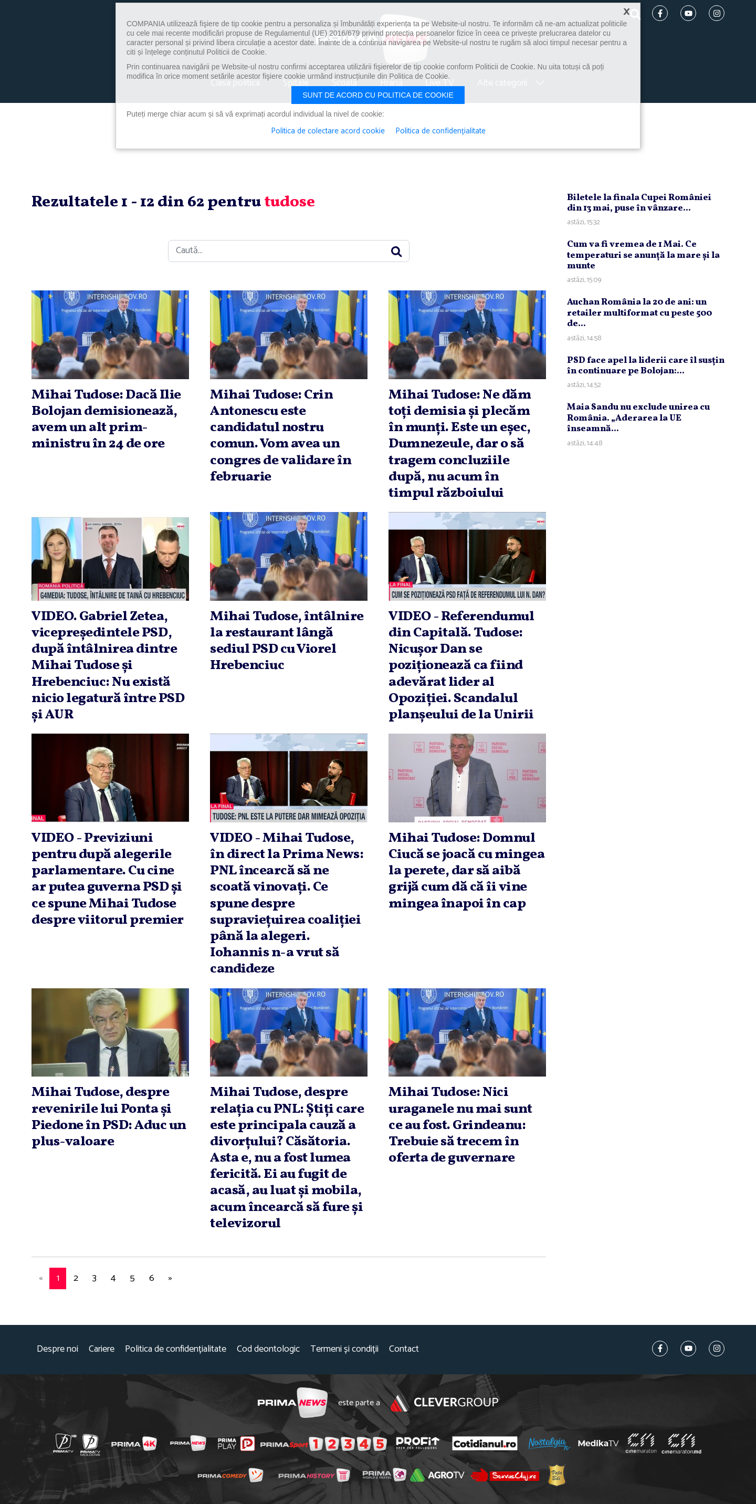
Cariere (101, 1349)
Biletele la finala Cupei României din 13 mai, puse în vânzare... (639, 203)
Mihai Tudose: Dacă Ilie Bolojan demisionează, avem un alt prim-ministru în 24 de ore (106, 419)
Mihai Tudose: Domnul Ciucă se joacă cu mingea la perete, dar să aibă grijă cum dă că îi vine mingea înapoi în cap (466, 871)
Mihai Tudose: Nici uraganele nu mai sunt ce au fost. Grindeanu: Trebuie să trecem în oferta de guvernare (460, 1125)
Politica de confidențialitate (175, 1349)
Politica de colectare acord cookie (328, 131)
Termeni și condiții (344, 1349)
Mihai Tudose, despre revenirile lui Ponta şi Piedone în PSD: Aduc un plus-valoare (109, 1117)
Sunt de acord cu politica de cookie (378, 95)
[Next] (170, 1278)
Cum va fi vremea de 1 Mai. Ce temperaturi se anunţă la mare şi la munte (643, 255)
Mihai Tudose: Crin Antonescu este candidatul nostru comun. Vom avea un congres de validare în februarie (280, 435)
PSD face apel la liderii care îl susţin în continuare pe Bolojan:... (645, 365)
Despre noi (57, 1349)
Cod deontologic (268, 1349)
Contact (404, 1349)
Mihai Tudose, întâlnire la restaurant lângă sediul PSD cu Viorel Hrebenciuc (287, 641)
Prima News (293, 1402)
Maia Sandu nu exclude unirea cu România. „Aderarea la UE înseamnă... (638, 418)
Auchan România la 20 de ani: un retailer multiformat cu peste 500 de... (639, 313)
